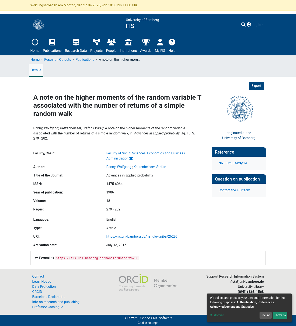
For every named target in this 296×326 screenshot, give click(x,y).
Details (36, 70)
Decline (265, 315)
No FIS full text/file (233, 163)
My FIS (160, 45)
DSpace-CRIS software (155, 318)
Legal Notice (41, 281)
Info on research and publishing (56, 302)
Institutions (128, 45)
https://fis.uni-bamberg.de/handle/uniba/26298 (141, 236)
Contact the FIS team (234, 190)
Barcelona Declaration (48, 297)
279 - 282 (113, 209)
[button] (248, 24)
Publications (52, 45)
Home (34, 45)
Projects (96, 45)
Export (256, 86)
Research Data (76, 45)
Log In (256, 25)
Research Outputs (57, 60)
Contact (38, 276)
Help (172, 45)
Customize (217, 315)
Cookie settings (148, 323)
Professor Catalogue (47, 307)
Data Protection (44, 287)
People (111, 45)
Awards (145, 45)
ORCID (37, 292)
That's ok (280, 315)
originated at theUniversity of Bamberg (239, 135)
